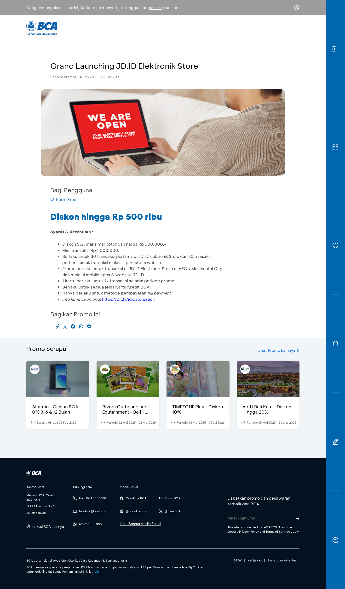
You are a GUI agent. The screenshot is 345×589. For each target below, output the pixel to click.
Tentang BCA (192, 27)
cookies (155, 8)
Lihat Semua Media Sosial (140, 523)
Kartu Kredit (64, 199)
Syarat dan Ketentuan (282, 560)
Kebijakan (254, 560)
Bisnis (160, 27)
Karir (224, 27)
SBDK (238, 560)
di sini (95, 571)
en (295, 28)
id (286, 28)
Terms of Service (278, 531)
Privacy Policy (249, 531)
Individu (132, 27)
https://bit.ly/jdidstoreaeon (128, 299)
